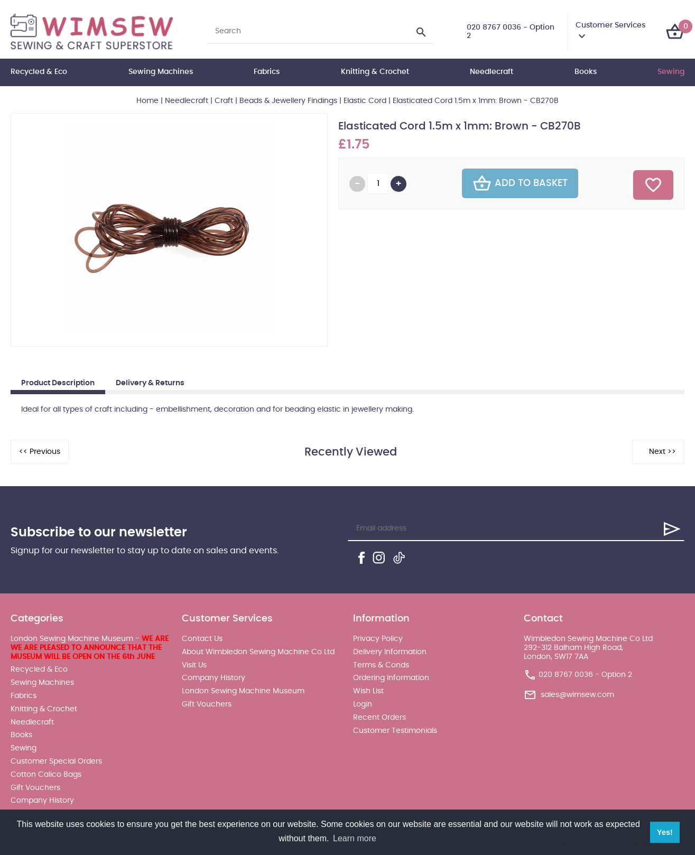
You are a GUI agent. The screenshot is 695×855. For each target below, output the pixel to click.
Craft (224, 101)
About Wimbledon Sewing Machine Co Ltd (258, 652)
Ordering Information (391, 678)
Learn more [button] (354, 838)
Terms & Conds (381, 665)
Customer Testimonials (395, 731)
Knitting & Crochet (375, 72)
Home (147, 101)
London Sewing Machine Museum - (90, 648)
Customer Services (610, 25)
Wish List (368, 691)
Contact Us (202, 639)
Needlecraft (491, 72)
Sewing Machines (160, 72)
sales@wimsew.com (577, 695)
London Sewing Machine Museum (243, 691)
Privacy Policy (378, 639)
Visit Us (194, 665)
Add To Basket (520, 183)
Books (585, 72)
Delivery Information (390, 652)
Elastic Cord (365, 101)
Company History (42, 800)
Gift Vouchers (35, 788)
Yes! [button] (665, 832)
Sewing (670, 72)
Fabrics (267, 72)
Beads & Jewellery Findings (288, 101)
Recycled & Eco (39, 72)
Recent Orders (379, 717)
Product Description (58, 383)
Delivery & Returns (150, 383)
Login (362, 704)
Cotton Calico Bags (46, 774)
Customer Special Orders (56, 761)
